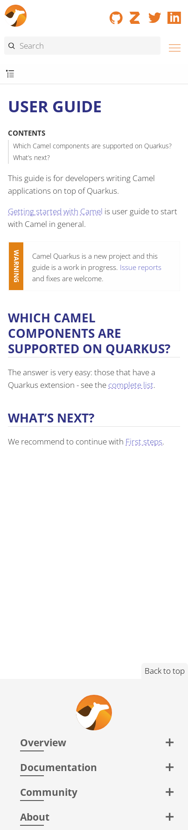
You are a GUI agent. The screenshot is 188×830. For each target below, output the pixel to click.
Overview (43, 742)
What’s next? (31, 157)
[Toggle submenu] (10, 74)
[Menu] (172, 46)
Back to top (165, 670)
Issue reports (140, 267)
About (34, 816)
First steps (143, 441)
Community (48, 792)
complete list (130, 384)
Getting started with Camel (55, 211)
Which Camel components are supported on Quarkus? (92, 145)
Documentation (58, 767)
